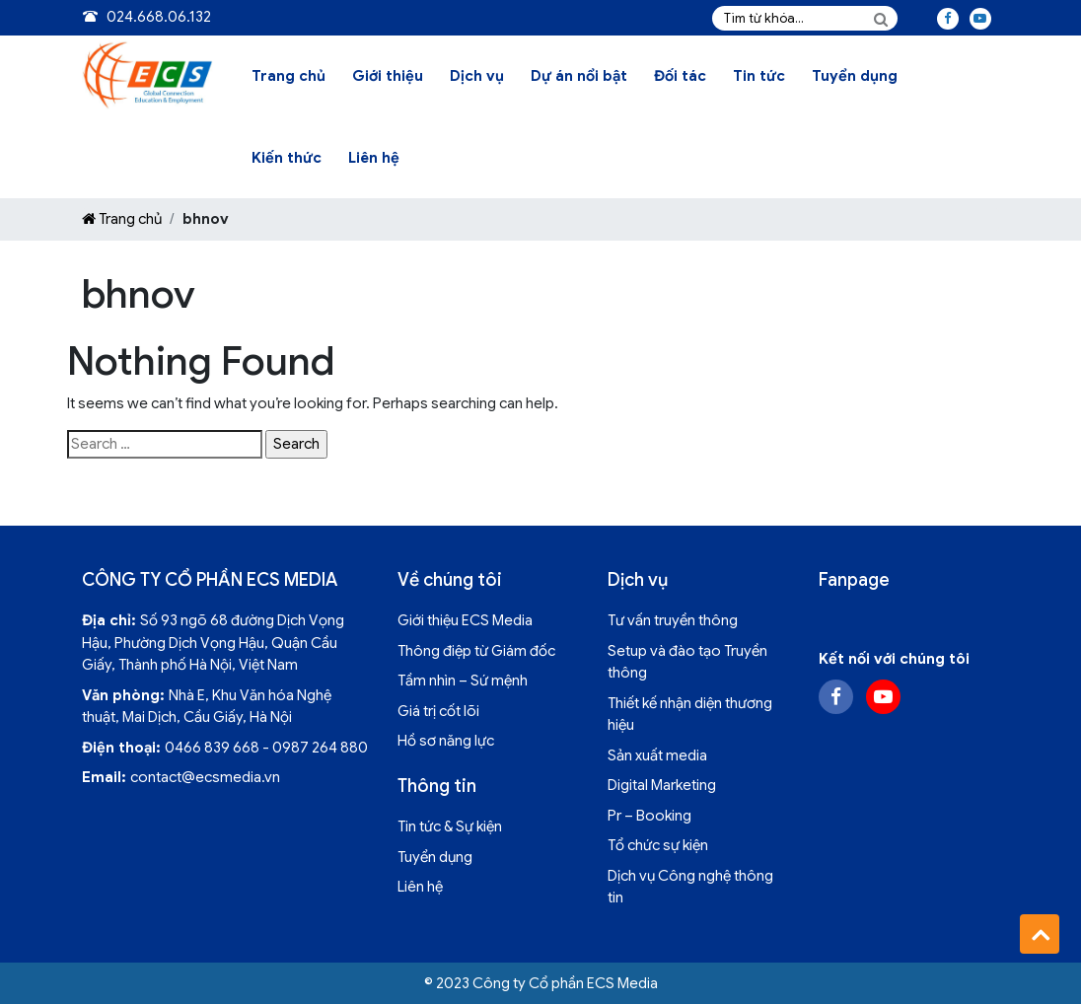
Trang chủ (288, 76)
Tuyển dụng (855, 76)
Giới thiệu (387, 76)
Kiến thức (287, 158)
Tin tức (759, 76)
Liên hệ (373, 158)
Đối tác (680, 76)
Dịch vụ (477, 76)
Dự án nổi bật (579, 76)
